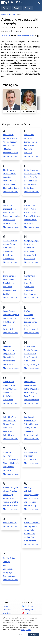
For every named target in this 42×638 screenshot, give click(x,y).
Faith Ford (28, 223)
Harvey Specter (30, 244)
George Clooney (10, 244)
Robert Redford (9, 420)
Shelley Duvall (30, 428)
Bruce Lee (28, 138)
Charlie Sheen (9, 184)
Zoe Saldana (8, 569)
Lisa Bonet (28, 314)
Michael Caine (9, 361)
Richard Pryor (9, 424)
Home (3, 14)
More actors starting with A (14, 156)
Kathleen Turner (10, 318)
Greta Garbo (8, 251)
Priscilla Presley (30, 392)
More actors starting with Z (14, 579)
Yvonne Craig (29, 533)
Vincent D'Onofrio (10, 502)
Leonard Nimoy (30, 322)
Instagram (27, 609)
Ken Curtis (7, 325)
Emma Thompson (10, 212)
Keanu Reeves (9, 311)
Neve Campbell (30, 357)
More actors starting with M (14, 368)
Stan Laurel (29, 417)
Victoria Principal (10, 491)
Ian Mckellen (8, 279)
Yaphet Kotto (29, 537)
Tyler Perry (7, 456)
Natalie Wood (30, 346)
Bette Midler (29, 145)
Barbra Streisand (31, 149)
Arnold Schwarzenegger (13, 138)
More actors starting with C (14, 191)
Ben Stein (28, 152)
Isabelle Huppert (10, 290)
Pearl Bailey (29, 396)
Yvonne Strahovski (32, 522)
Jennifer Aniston (31, 276)
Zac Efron (7, 565)
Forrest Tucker (30, 212)
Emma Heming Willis (11, 216)
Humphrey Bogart (31, 240)
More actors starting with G (14, 262)
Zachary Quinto (9, 576)
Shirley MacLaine (31, 424)
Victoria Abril (8, 498)
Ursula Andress (30, 452)
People (17, 8)
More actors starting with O (14, 403)
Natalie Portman (31, 350)
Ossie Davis (8, 392)
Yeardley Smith (30, 526)
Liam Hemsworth (31, 329)
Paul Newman (30, 385)
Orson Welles (8, 381)
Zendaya (6, 561)
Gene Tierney (8, 255)
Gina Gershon (9, 248)
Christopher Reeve (11, 188)
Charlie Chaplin (9, 173)
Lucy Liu (27, 325)
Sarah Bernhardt (31, 435)
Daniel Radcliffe (30, 177)
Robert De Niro (9, 417)
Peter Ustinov (30, 381)
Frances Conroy (30, 219)
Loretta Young (30, 318)
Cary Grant (7, 177)
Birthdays (25, 36)
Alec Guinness (9, 145)
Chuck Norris (8, 170)
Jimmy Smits (29, 283)
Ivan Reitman (8, 283)
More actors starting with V (14, 509)
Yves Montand (30, 541)
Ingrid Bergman (9, 276)
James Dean (29, 286)
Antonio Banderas (10, 152)
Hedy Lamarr (29, 258)
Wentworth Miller (31, 498)
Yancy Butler (29, 530)
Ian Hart (6, 294)
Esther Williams (9, 223)
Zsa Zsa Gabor (9, 558)
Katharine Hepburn (11, 314)
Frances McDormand (33, 216)
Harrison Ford (30, 255)
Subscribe (7, 609)
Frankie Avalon (30, 209)
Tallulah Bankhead (10, 459)
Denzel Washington (32, 173)
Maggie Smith (9, 353)
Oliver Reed (8, 399)
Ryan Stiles (7, 428)
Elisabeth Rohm (9, 209)
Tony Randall (8, 466)
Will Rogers (29, 487)
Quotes (6, 8)
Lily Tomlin (28, 311)
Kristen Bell (8, 329)
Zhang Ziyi (7, 572)
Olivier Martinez (9, 389)
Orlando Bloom (9, 385)
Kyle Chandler (9, 322)
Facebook (27, 606)
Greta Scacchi (8, 258)
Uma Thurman (30, 459)
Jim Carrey (28, 290)
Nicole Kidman (30, 353)
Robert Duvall (9, 435)
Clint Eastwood (9, 181)
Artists (19, 36)
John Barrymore (31, 294)
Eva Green (7, 205)
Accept (33, 634)
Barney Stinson (30, 142)
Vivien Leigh (8, 494)
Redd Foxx (7, 431)
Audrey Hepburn (10, 142)
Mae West (7, 346)
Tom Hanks (8, 452)
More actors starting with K (14, 332)
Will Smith (28, 491)
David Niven (29, 188)
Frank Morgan (30, 205)
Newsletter (7, 613)
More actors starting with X (14, 526)
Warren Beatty (30, 505)
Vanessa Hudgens (10, 487)
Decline (21, 634)
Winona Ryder (30, 502)
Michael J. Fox (8, 357)
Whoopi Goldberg (31, 494)
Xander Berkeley (10, 522)
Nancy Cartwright (31, 364)
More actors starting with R (14, 438)
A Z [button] (37, 36)
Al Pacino (7, 149)
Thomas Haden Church (12, 463)
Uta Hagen (28, 456)
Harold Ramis (30, 248)
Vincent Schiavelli (10, 505)
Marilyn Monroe (10, 350)
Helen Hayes (29, 251)
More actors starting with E (14, 227)
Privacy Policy (26, 630)
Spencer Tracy (30, 420)
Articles (28, 8)
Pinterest (27, 613)
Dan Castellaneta (31, 181)
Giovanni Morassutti (11, 240)
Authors (7, 36)
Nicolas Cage (29, 361)
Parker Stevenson (31, 399)
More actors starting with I (14, 297)
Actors (13, 36)
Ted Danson (8, 470)
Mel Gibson (8, 364)
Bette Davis (29, 134)
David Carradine (31, 170)
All (2, 36)
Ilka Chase (7, 286)
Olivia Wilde (8, 396)
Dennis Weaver (30, 184)
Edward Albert (9, 219)
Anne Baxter (8, 134)
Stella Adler (29, 431)
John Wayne (29, 279)
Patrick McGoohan (32, 389)
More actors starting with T (14, 474)
